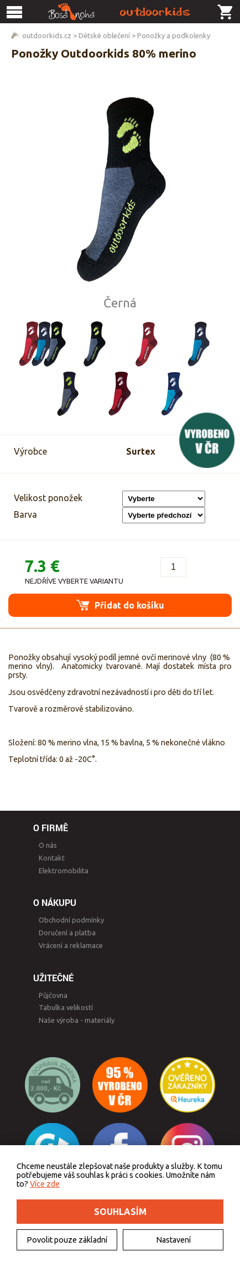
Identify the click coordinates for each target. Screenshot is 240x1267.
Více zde (45, 1184)
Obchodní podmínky (71, 920)
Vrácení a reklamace (71, 945)
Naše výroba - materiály (76, 1020)
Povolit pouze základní (67, 1239)
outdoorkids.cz (46, 35)
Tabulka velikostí (66, 1007)
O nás (48, 845)
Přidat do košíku (120, 605)
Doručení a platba (67, 932)
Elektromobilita (63, 870)
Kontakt (52, 858)
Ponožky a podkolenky (173, 35)
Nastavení (173, 1239)
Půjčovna (53, 995)
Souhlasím (120, 1212)
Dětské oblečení (104, 35)
